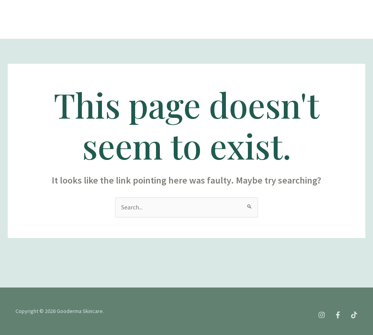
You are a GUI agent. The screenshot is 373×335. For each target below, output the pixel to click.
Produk (203, 9)
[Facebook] (270, 20)
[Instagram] (253, 20)
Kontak (100, 29)
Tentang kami (109, 9)
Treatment (158, 9)
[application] (213, 9)
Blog (66, 29)
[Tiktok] (287, 20)
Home (66, 9)
